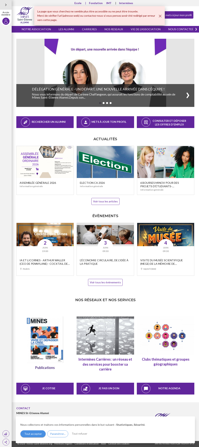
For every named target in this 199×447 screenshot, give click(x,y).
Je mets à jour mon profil (174, 15)
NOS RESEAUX (114, 29)
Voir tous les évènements (105, 282)
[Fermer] (160, 16)
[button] (6, 442)
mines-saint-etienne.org (39, 443)
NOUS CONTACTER (181, 29)
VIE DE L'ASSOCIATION (146, 29)
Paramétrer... (57, 433)
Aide (103, 443)
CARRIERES (89, 29)
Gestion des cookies (118, 443)
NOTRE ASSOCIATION (36, 29)
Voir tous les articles (105, 201)
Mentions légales (63, 443)
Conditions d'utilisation (87, 443)
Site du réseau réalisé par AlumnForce (174, 443)
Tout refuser (79, 433)
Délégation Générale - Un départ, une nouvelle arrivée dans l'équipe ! (98, 89)
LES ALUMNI (66, 29)
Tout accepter (33, 433)
